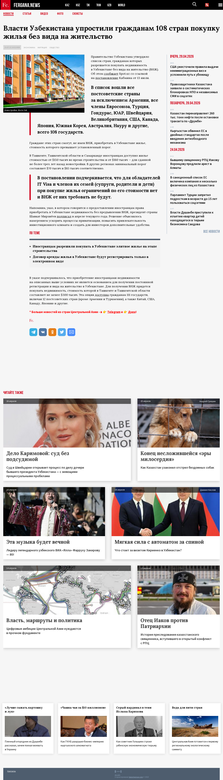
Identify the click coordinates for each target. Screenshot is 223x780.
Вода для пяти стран (188, 707)
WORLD (122, 5)
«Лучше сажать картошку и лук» (25, 709)
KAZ (67, 5)
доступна (102, 295)
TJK (88, 5)
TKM (99, 5)
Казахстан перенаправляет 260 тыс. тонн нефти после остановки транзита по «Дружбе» (194, 117)
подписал (64, 216)
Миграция (42, 47)
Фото (60, 14)
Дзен (131, 312)
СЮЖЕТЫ (77, 14)
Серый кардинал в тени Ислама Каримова (135, 709)
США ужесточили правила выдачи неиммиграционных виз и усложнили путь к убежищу (194, 70)
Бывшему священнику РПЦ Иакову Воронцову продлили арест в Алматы (194, 164)
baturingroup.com (136, 776)
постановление (106, 78)
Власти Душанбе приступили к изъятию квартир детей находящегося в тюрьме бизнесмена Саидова (192, 218)
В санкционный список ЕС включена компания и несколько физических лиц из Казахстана (193, 181)
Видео (44, 14)
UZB (110, 5)
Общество (54, 47)
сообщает (111, 74)
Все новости (211, 231)
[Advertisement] (111, 366)
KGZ (78, 5)
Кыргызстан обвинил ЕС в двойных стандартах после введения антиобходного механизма (189, 136)
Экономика (29, 47)
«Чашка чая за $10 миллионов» (75, 709)
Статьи (27, 14)
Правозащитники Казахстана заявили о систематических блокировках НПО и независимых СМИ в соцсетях (194, 90)
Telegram (113, 312)
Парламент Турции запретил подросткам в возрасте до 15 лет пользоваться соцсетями (193, 199)
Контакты (11, 770)
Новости (8, 14)
